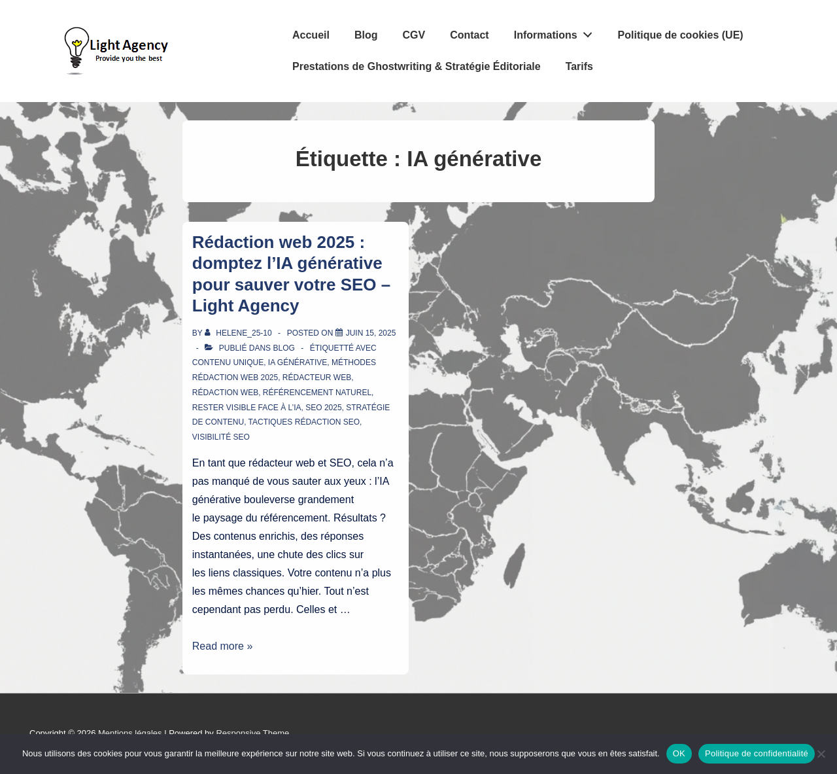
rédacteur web (316, 377)
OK (679, 753)
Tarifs (579, 66)
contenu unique (228, 362)
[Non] (820, 753)
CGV (413, 35)
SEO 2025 (323, 407)
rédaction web (225, 392)
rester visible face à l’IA (246, 407)
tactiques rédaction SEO (304, 422)
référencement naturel (317, 392)
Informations (557, 32)
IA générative (297, 362)
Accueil (311, 35)
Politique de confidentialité (756, 753)
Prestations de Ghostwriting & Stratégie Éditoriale (416, 66)
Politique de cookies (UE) (680, 35)
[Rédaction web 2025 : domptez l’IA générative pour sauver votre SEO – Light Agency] (371, 333)
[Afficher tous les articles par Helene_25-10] (239, 333)
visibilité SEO (221, 437)
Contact (469, 35)
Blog (366, 35)
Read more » (222, 646)
